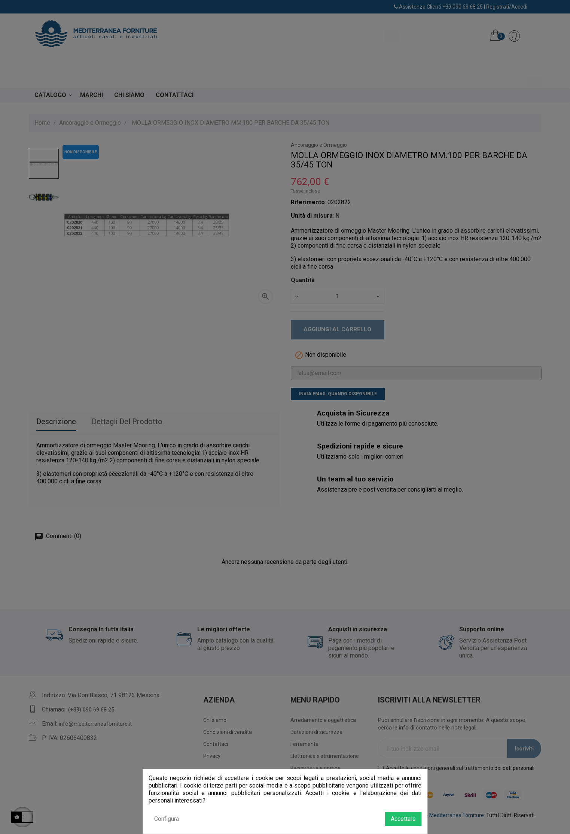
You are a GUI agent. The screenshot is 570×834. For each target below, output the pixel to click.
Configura (166, 818)
